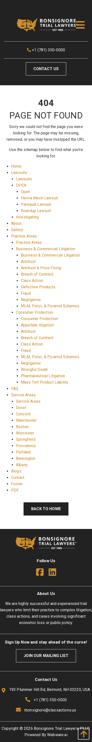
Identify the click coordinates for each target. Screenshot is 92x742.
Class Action (32, 280)
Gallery (17, 229)
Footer (17, 484)
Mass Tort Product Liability (44, 382)
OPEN (21, 185)
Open (25, 191)
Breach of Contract (37, 274)
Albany (22, 464)
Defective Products (38, 287)
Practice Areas (24, 236)
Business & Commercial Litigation (45, 249)
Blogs (16, 471)
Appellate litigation (37, 325)
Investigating (27, 217)
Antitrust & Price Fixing (41, 268)
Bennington (26, 458)
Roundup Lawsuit (36, 210)
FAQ (14, 388)
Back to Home (46, 508)
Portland (23, 452)
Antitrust (28, 261)
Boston (22, 426)
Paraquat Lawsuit (36, 204)
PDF (15, 490)
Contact (17, 477)
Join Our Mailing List (46, 655)
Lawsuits (19, 172)
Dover (21, 407)
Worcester (25, 433)
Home (16, 166)
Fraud (26, 293)
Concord (23, 414)
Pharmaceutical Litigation (43, 376)
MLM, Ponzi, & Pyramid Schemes (50, 306)
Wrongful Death (34, 369)
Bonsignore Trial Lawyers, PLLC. (62, 728)
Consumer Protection (34, 312)
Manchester (26, 420)
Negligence (31, 299)
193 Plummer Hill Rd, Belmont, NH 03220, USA (46, 690)
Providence (26, 445)
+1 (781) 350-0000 (46, 50)
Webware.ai (57, 734)
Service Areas (23, 395)
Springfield (25, 439)
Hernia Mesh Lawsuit (39, 198)
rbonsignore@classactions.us (50, 710)
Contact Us (46, 68)
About (16, 223)
